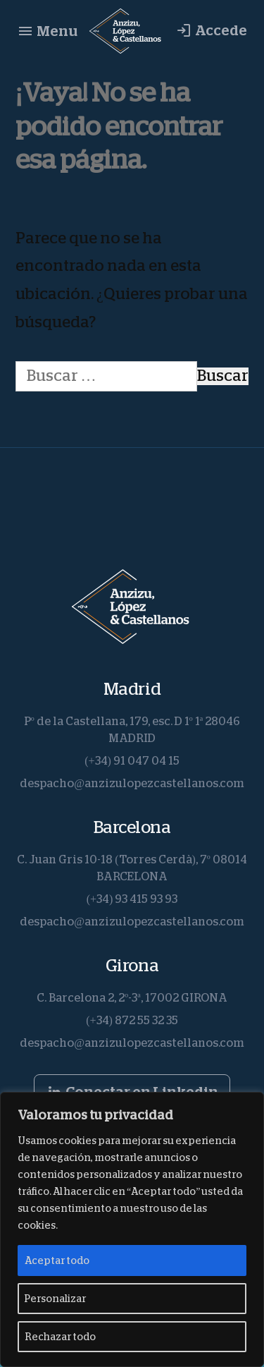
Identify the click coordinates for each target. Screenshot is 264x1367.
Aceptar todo (57, 1260)
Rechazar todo (60, 1337)
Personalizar (55, 1299)
